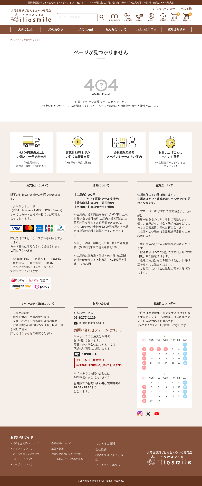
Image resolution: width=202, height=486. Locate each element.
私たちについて (116, 29)
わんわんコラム (146, 29)
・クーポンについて (21, 464)
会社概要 (101, 449)
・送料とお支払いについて (25, 443)
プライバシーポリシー (109, 465)
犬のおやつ (55, 29)
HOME (12, 40)
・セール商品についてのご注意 (66, 459)
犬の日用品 (86, 29)
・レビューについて (21, 459)
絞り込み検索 (176, 29)
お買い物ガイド (21, 437)
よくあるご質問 (105, 443)
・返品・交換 (56, 448)
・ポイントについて (21, 448)
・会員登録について (60, 443)
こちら (25, 333)
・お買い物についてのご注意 (65, 454)
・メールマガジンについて (25, 454)
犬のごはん (25, 29)
